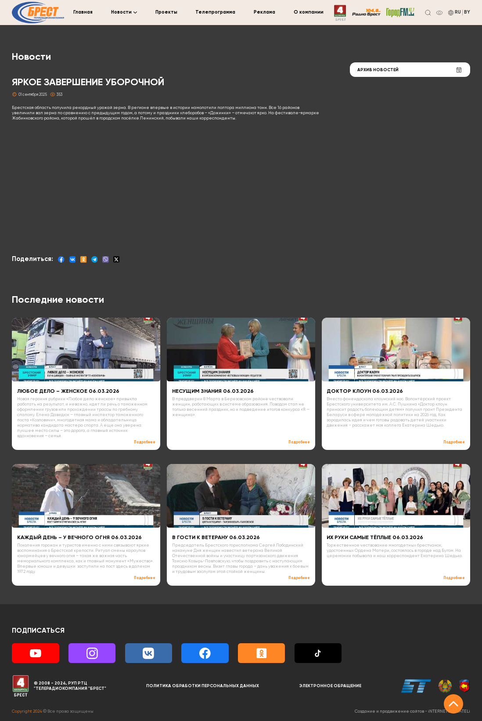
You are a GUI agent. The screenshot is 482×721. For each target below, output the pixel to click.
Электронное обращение (330, 686)
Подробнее (144, 442)
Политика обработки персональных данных (202, 686)
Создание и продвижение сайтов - (412, 711)
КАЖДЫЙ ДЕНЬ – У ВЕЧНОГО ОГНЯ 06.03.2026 (79, 537)
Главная (83, 12)
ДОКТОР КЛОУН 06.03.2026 (365, 391)
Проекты (166, 12)
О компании (309, 12)
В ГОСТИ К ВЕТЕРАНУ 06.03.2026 (216, 537)
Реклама (264, 12)
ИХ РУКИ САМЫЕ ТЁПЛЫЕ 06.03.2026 (375, 537)
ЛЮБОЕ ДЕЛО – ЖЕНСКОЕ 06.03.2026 (68, 391)
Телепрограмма (215, 12)
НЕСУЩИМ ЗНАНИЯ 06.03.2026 (213, 391)
